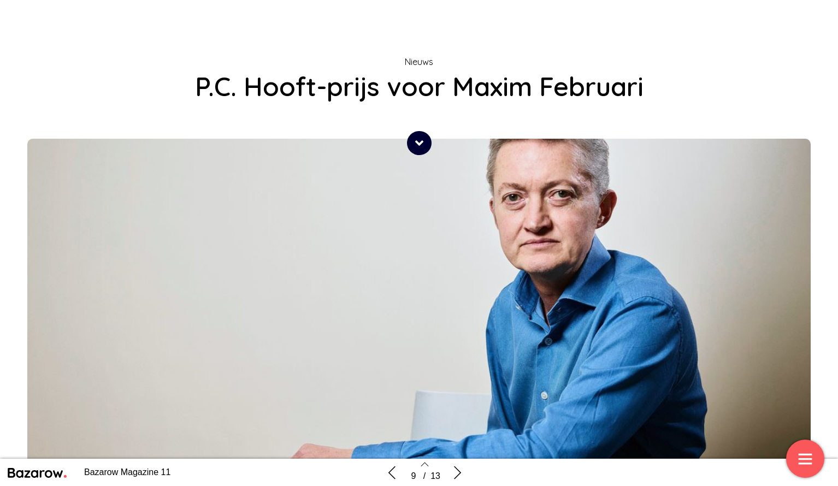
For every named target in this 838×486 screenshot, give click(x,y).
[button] (419, 143)
